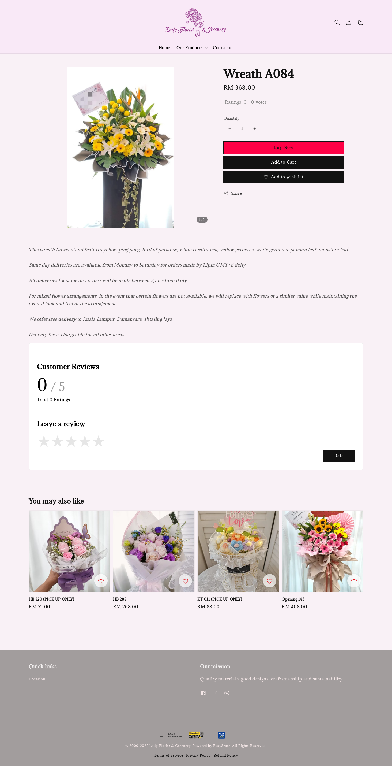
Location (37, 679)
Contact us (223, 47)
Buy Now (284, 147)
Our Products (189, 47)
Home (164, 47)
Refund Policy (226, 755)
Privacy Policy (198, 755)
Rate (339, 455)
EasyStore (221, 745)
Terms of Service (168, 755)
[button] (337, 22)
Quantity (232, 118)
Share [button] (233, 193)
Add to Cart (283, 162)
